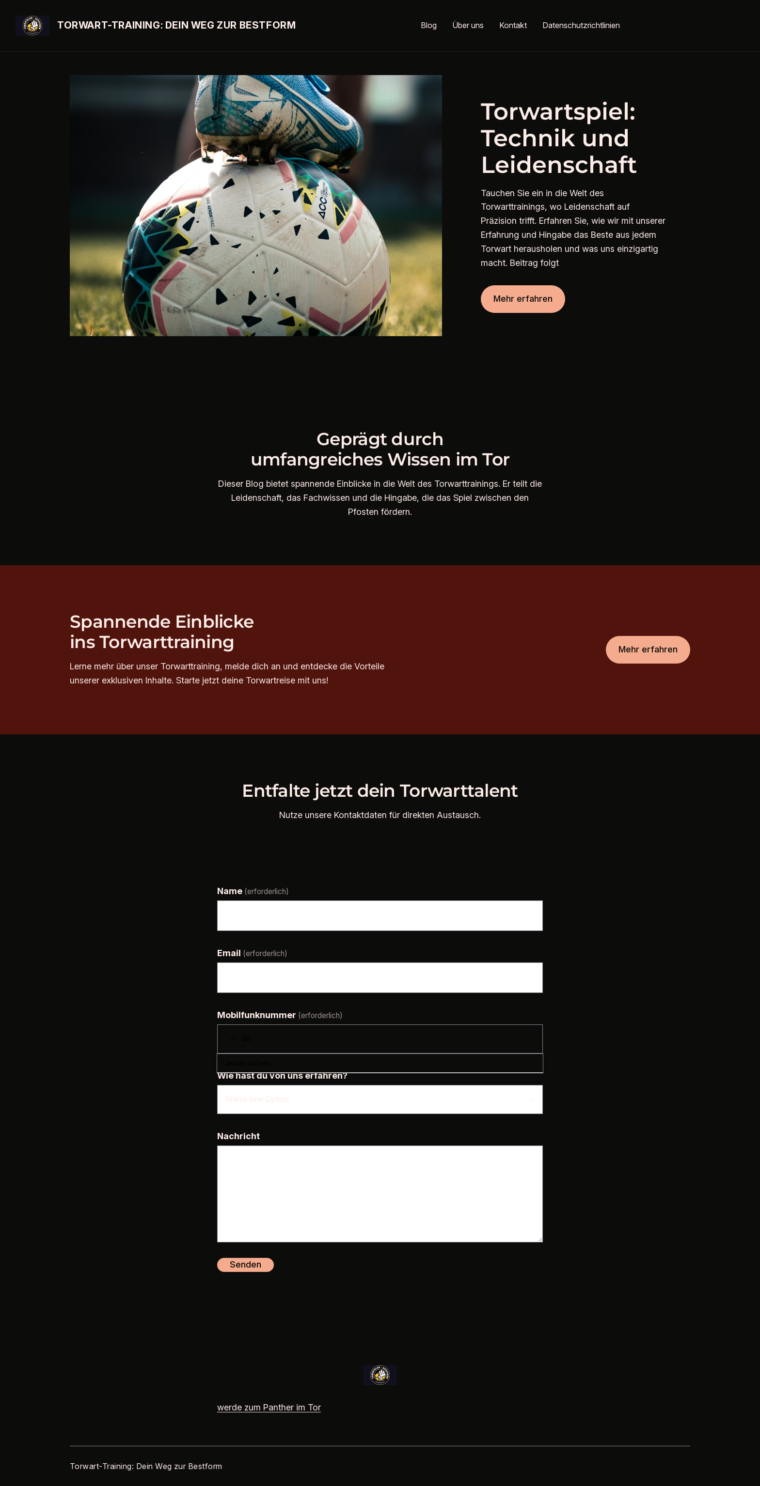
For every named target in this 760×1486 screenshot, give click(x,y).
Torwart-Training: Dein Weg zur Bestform (176, 25)
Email (252, 953)
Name (253, 891)
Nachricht (238, 1136)
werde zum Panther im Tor (269, 1407)
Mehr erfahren (523, 299)
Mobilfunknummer (280, 1015)
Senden (245, 1264)
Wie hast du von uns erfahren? (282, 1075)
